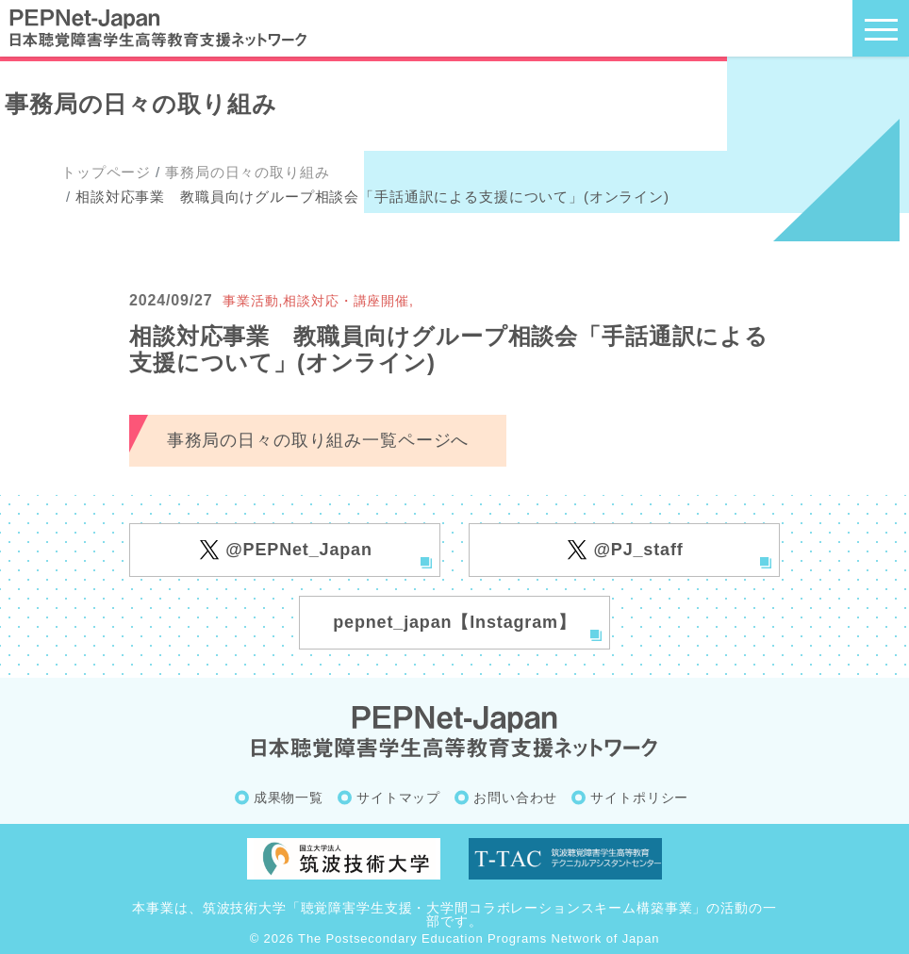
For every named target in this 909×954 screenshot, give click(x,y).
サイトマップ (398, 797)
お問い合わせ (515, 797)
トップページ (106, 172)
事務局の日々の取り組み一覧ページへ (318, 440)
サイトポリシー (639, 797)
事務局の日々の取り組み (247, 172)
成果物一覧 (288, 797)
